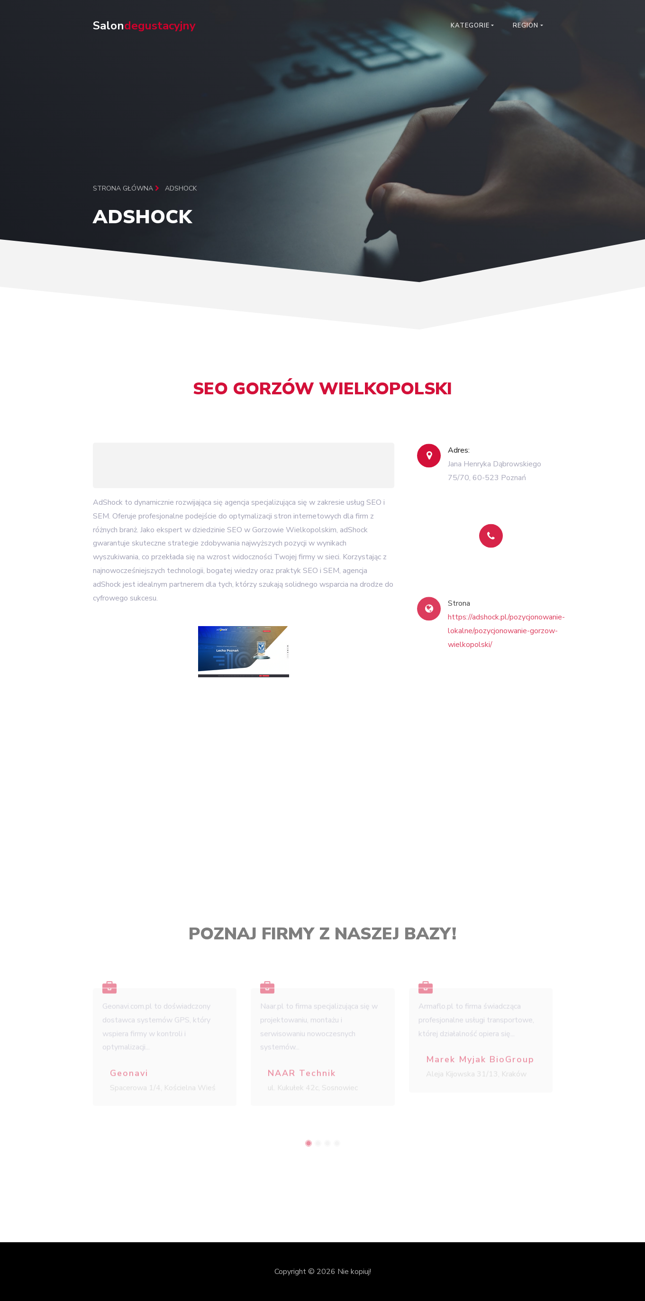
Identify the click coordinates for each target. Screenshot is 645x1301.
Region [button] (525, 25)
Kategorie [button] (470, 25)
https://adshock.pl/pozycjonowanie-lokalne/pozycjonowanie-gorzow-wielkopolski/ (506, 641)
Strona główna (126, 188)
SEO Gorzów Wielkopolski (322, 394)
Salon (144, 25)
